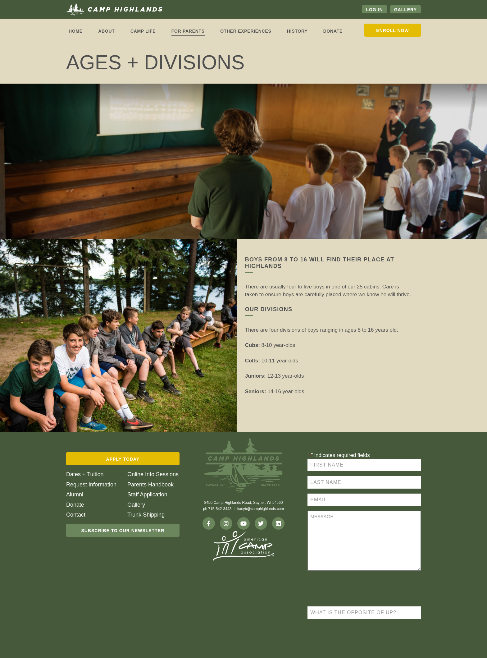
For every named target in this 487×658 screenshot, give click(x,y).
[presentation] (354, 589)
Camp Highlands (114, 9)
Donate (333, 31)
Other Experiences (245, 31)
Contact (75, 515)
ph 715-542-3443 (217, 509)
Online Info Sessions (153, 474)
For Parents (188, 31)
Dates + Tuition (85, 474)
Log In (374, 9)
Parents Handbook (150, 484)
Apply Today (123, 459)
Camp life (143, 31)
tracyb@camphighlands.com (260, 509)
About (106, 31)
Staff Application (147, 494)
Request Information (91, 484)
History (297, 31)
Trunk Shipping (146, 515)
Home (76, 31)
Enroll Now (392, 30)
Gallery (405, 9)
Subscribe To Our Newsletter (122, 530)
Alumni (74, 494)
